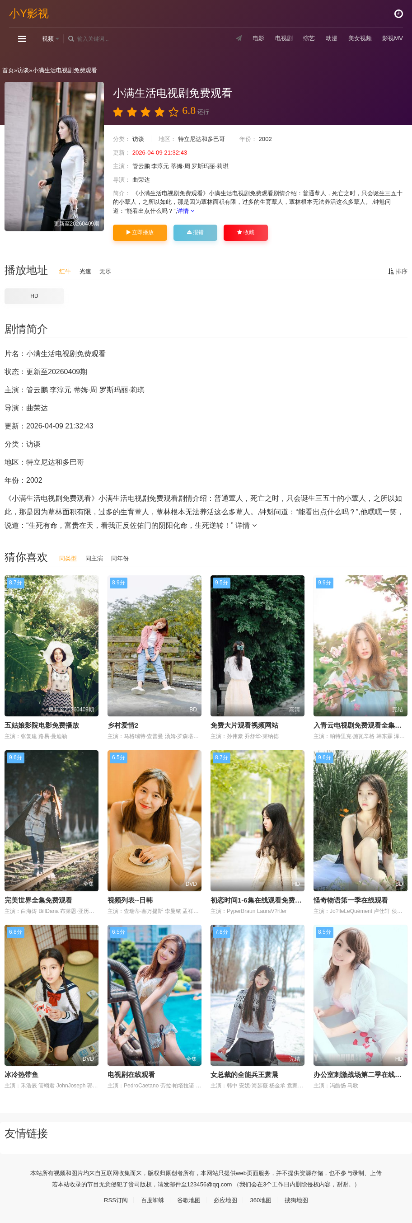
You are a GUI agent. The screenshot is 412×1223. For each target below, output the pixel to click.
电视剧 (277, 38)
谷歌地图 (188, 1199)
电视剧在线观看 (131, 1074)
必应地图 (226, 1199)
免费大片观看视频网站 (244, 725)
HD (34, 295)
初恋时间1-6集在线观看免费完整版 (263, 899)
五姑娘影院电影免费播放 (42, 725)
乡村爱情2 (123, 725)
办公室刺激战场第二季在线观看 (361, 1074)
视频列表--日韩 (130, 899)
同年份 (123, 557)
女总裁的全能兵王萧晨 (244, 1074)
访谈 (25, 70)
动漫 (327, 38)
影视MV (392, 38)
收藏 (245, 232)
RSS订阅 (111, 1199)
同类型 (68, 557)
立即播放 (140, 232)
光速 (86, 270)
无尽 (108, 270)
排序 (397, 270)
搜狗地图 (301, 1199)
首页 (8, 70)
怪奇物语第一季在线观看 (351, 899)
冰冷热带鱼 (21, 1074)
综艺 (304, 38)
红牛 (65, 270)
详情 (224, 210)
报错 (195, 232)
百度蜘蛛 (149, 1199)
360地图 (263, 1199)
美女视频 (357, 38)
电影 (251, 38)
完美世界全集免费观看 (38, 899)
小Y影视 (29, 13)
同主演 (96, 557)
